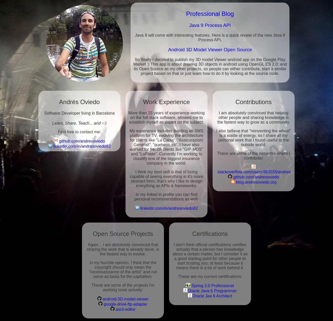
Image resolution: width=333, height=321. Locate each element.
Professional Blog (210, 13)
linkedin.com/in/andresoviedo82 (79, 146)
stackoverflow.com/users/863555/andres (253, 169)
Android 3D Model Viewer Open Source (210, 49)
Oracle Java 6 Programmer (210, 290)
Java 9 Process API (210, 25)
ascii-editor (123, 309)
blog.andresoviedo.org (254, 181)
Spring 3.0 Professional (210, 285)
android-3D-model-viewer (123, 298)
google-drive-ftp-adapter (122, 304)
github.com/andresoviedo (79, 140)
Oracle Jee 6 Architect (210, 295)
